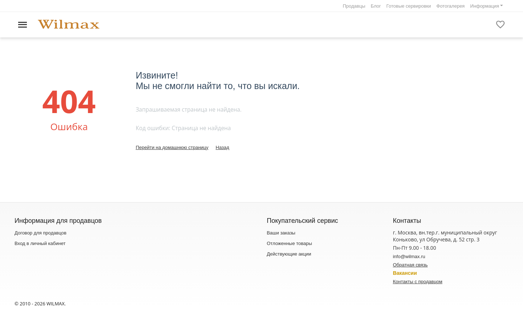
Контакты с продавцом (417, 281)
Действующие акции (289, 254)
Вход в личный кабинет (40, 243)
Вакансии (405, 273)
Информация (484, 6)
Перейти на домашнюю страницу (172, 147)
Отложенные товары (289, 243)
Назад (222, 147)
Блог (376, 6)
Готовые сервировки (408, 6)
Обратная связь (410, 265)
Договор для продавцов (40, 233)
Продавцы (354, 6)
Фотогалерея (451, 6)
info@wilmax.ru (409, 256)
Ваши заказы (281, 233)
